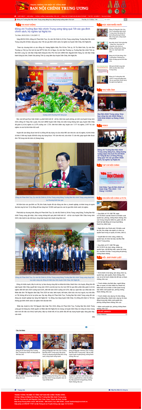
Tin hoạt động (28, 25)
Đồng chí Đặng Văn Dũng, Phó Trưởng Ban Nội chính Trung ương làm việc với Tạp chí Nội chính (54, 378)
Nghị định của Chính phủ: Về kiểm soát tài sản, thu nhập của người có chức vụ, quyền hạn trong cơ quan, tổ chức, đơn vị (111, 230)
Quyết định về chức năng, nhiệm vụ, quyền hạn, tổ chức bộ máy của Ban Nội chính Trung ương (110, 239)
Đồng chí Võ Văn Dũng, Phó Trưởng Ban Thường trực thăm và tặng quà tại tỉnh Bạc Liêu (28, 352)
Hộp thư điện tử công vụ (118, 390)
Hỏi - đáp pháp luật (112, 257)
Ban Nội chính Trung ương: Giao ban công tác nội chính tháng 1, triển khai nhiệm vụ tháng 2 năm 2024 (111, 117)
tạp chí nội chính (110, 165)
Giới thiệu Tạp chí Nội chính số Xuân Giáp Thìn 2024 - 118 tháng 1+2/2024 (111, 189)
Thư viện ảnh (108, 90)
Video (105, 126)
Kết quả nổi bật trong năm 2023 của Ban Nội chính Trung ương (117, 67)
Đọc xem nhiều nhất (112, 25)
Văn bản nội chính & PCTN (114, 198)
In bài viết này (86, 327)
